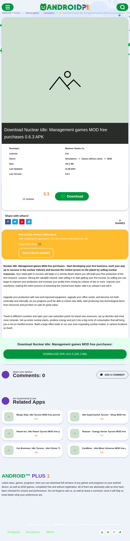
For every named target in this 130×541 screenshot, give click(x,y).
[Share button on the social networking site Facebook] (8, 221)
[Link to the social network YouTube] (102, 532)
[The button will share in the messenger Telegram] (29, 221)
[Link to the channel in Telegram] (119, 532)
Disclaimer (33, 532)
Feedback (14, 532)
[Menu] (8, 7)
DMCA (50, 532)
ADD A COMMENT (112, 374)
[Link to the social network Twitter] (108, 532)
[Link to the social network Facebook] (113, 532)
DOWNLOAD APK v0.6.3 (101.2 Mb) (65, 354)
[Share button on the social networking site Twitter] (15, 221)
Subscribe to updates (36, 252)
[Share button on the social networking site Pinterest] (22, 221)
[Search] (122, 7)
